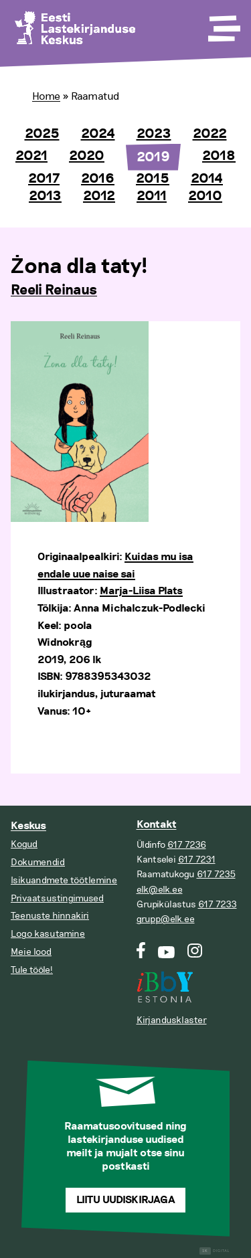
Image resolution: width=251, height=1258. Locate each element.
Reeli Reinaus (54, 290)
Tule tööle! (32, 970)
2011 (152, 196)
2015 (152, 178)
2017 (44, 178)
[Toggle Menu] (223, 24)
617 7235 (216, 874)
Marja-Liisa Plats (141, 591)
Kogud (24, 844)
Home (46, 96)
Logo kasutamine (48, 933)
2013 (45, 196)
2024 (98, 134)
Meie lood (31, 952)
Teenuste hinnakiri (50, 915)
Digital (214, 1251)
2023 (154, 134)
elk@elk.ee (160, 889)
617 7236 (186, 844)
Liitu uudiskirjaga (125, 1200)
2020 (86, 156)
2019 (153, 157)
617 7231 (197, 859)
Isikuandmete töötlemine (64, 880)
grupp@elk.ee (166, 919)
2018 (219, 156)
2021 (31, 156)
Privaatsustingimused (57, 898)
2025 (42, 134)
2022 (210, 134)
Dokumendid (38, 862)
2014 (207, 178)
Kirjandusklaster (172, 1020)
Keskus (28, 826)
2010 (205, 196)
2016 (97, 178)
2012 (99, 196)
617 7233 (217, 904)
